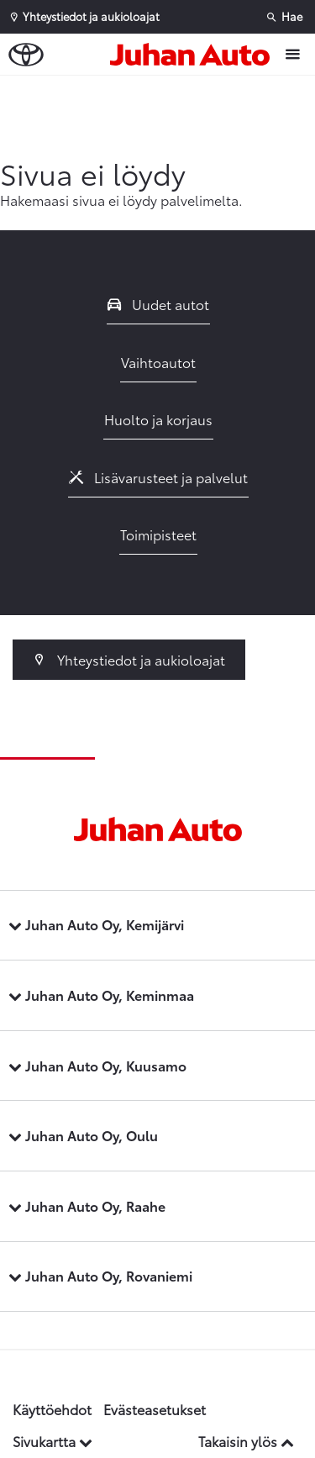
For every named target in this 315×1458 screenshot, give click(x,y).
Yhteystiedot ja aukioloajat (129, 659)
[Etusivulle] (194, 54)
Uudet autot (159, 303)
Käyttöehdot (52, 1409)
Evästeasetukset (154, 1409)
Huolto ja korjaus (158, 419)
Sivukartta (52, 1440)
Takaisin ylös (246, 1440)
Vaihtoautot (158, 361)
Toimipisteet (158, 534)
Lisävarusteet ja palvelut (159, 477)
